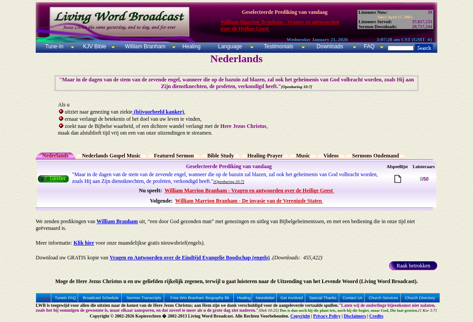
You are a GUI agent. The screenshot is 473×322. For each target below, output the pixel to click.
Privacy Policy (326, 316)
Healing (190, 46)
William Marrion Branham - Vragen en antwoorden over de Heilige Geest (249, 190)
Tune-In (54, 46)
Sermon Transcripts (143, 298)
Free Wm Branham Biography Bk (199, 298)
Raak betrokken (414, 266)
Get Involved (291, 298)
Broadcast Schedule (101, 298)
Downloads (330, 46)
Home (44, 298)
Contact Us (353, 298)
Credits (376, 316)
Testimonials (278, 46)
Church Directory (420, 298)
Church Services (383, 298)
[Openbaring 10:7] (228, 181)
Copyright (300, 316)
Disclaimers (355, 316)
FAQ (369, 46)
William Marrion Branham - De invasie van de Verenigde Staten (249, 201)
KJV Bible (94, 46)
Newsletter (265, 298)
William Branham (145, 46)
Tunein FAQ (65, 298)
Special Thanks (322, 298)
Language (229, 46)
